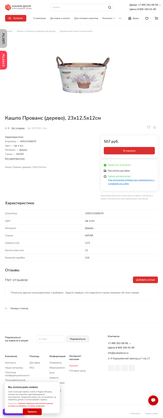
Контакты (10, 362)
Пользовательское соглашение (15, 382)
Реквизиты (55, 362)
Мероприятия (57, 367)
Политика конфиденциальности (17, 374)
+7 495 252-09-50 (148, 4)
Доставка (34, 362)
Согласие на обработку (17, 406)
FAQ (31, 367)
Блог (52, 372)
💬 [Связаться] (153, 400)
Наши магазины (14, 367)
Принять (32, 411)
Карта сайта (151, 413)
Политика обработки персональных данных (35, 403)
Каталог (73, 365)
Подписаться (77, 339)
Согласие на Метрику (36, 406)
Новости (54, 377)
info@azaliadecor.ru (118, 353)
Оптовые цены (77, 370)
